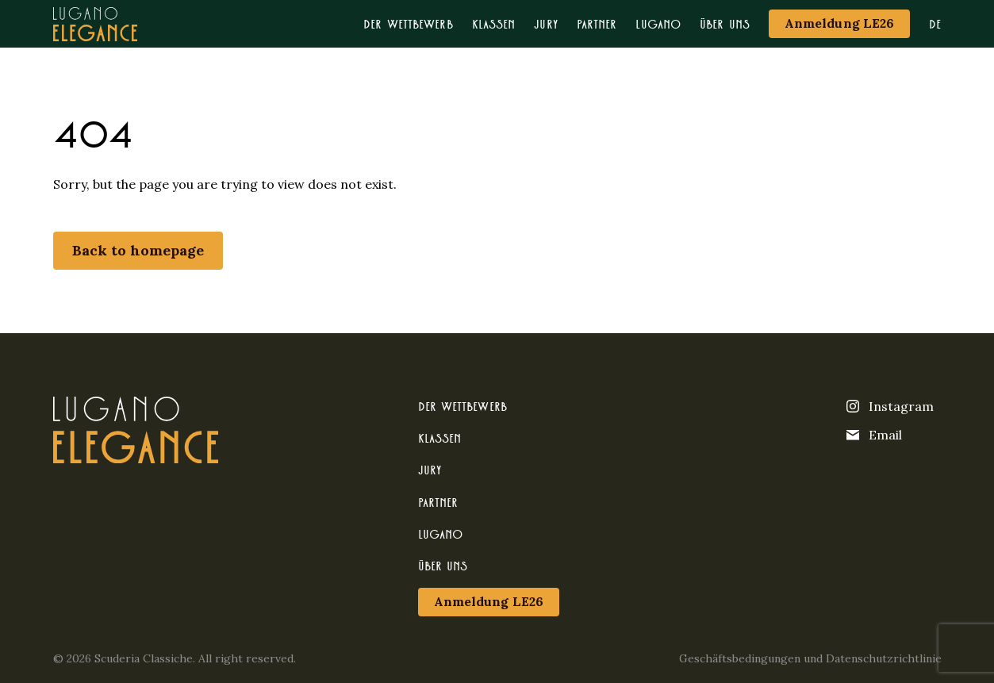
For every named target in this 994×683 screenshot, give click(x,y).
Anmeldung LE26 (839, 23)
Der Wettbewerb (407, 23)
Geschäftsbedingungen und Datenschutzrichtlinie (810, 658)
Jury (545, 23)
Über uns (725, 23)
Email (874, 435)
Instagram (890, 406)
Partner (597, 23)
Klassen (494, 23)
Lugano (658, 23)
